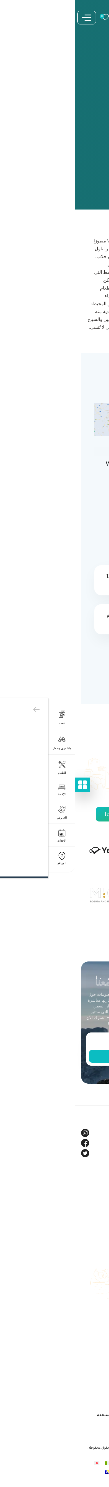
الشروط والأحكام (87, 1363)
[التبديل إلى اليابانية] (21, 1463)
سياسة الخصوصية (86, 1384)
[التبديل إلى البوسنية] (76, 1463)
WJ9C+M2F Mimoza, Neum (60, 467)
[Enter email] (55, 1041)
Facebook (92, 1143)
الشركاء (96, 1213)
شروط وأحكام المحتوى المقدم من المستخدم (62, 1414)
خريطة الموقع (90, 1324)
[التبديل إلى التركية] (54, 1472)
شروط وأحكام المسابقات (80, 1394)
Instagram (92, 1133)
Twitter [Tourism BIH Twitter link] (96, 1153)
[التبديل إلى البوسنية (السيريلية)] (32, 1472)
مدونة (98, 1203)
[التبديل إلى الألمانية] (43, 1463)
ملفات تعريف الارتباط (83, 1374)
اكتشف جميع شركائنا (54, 814)
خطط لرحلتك (91, 1273)
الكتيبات (95, 1283)
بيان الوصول (92, 1404)
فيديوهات (94, 1223)
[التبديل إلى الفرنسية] (54, 1463)
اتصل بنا (96, 1303)
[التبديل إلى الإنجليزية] (87, 1463)
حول (99, 1193)
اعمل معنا (94, 1314)
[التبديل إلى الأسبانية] (65, 1472)
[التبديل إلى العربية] (65, 1463)
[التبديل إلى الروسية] (76, 1472)
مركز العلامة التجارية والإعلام (77, 1233)
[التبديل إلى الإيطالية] (32, 1463)
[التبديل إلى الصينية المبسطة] (43, 1472)
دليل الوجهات (91, 1293)
